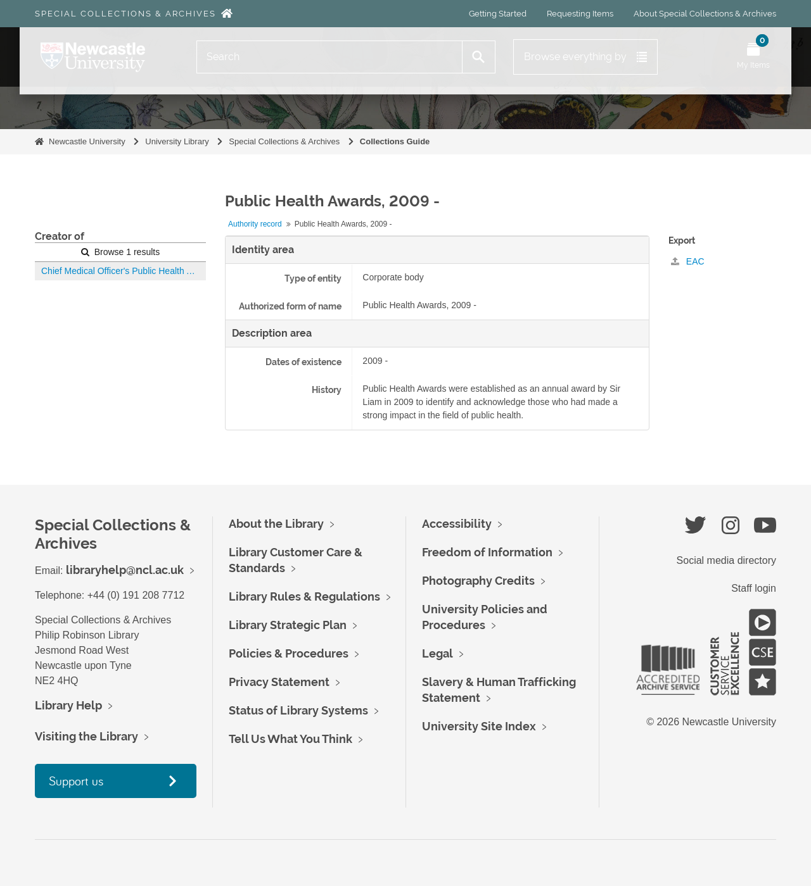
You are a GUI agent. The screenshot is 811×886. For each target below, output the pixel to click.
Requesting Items (580, 13)
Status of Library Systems (298, 710)
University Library (176, 141)
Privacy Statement (279, 682)
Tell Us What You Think (290, 739)
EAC (688, 261)
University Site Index (479, 726)
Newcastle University (87, 141)
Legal (437, 653)
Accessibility (457, 523)
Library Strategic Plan (288, 625)
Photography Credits (478, 580)
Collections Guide (395, 141)
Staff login (753, 588)
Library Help (68, 705)
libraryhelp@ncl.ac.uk (125, 570)
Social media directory (726, 560)
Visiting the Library (86, 736)
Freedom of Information (487, 552)
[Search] (329, 57)
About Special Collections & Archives (705, 13)
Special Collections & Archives (125, 13)
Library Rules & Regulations (304, 596)
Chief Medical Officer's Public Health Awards (123, 271)
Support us (76, 781)
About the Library (276, 523)
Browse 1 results (120, 252)
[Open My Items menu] (753, 57)
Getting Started (498, 13)
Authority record (255, 224)
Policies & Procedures (288, 653)
